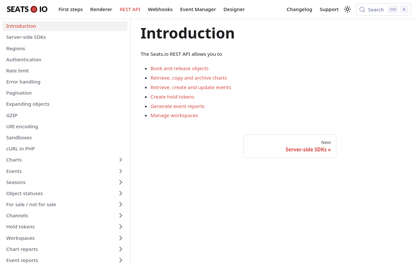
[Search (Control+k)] (383, 9)
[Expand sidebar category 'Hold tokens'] (120, 227)
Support (329, 9)
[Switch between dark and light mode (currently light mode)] (347, 9)
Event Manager (198, 9)
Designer (234, 9)
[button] (65, 160)
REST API (130, 9)
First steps (70, 9)
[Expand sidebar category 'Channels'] (120, 216)
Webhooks (160, 9)
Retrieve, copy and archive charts (189, 77)
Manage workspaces (174, 115)
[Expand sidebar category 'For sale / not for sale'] (120, 204)
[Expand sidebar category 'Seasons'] (120, 182)
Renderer (101, 9)
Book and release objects (180, 68)
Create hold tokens (172, 96)
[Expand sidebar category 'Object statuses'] (120, 193)
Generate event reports (178, 106)
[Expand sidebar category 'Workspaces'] (120, 238)
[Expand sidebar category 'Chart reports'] (120, 249)
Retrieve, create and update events (191, 87)
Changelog (299, 9)
